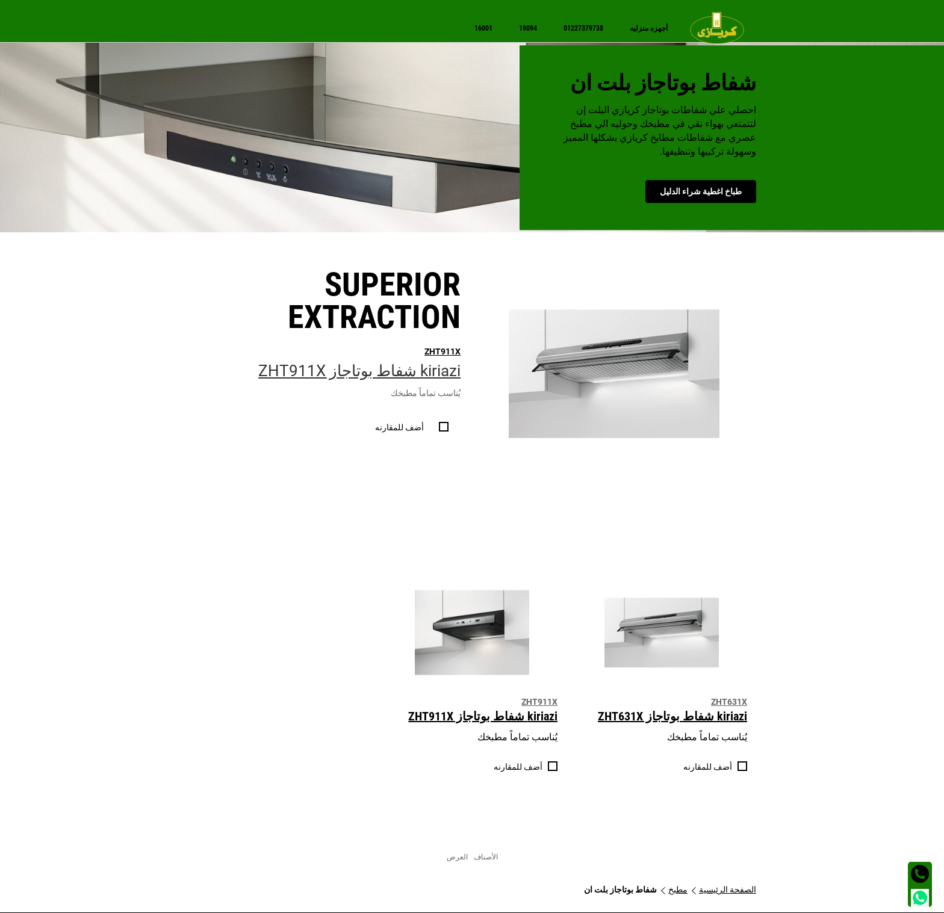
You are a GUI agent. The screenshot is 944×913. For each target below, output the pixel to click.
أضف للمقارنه (399, 427)
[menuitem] (723, 28)
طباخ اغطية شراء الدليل (701, 191)
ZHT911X (442, 351)
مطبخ (678, 889)
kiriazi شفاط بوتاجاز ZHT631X (672, 716)
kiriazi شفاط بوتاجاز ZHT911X (359, 371)
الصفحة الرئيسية (727, 889)
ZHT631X (729, 702)
